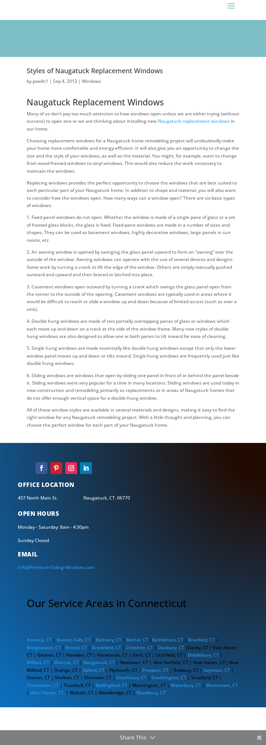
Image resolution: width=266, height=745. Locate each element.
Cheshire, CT (139, 647)
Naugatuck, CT (99, 662)
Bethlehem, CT (167, 640)
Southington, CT (169, 677)
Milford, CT (38, 662)
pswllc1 (40, 81)
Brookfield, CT (106, 647)
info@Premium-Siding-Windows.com (56, 567)
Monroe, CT (66, 662)
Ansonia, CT (39, 640)
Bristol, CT (76, 647)
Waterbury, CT (186, 685)
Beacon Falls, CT (74, 640)
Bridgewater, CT (44, 647)
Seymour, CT (216, 670)
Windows (91, 81)
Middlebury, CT (203, 655)
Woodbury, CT (151, 693)
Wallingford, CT (111, 685)
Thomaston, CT (43, 685)
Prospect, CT (156, 670)
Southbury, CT (131, 677)
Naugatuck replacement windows (194, 121)
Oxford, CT (93, 670)
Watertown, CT (222, 685)
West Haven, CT (47, 693)
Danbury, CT (171, 647)
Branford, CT (201, 640)
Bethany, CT (108, 640)
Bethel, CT (137, 640)
